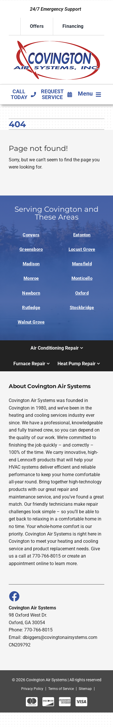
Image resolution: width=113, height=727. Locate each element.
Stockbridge (82, 307)
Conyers (31, 235)
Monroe (31, 278)
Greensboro (31, 249)
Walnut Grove (31, 322)
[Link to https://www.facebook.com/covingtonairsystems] (14, 596)
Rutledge (31, 307)
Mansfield (82, 263)
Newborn (31, 293)
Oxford (82, 293)
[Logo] (56, 40)
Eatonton (82, 235)
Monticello (81, 278)
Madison (31, 263)
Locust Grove (82, 249)
